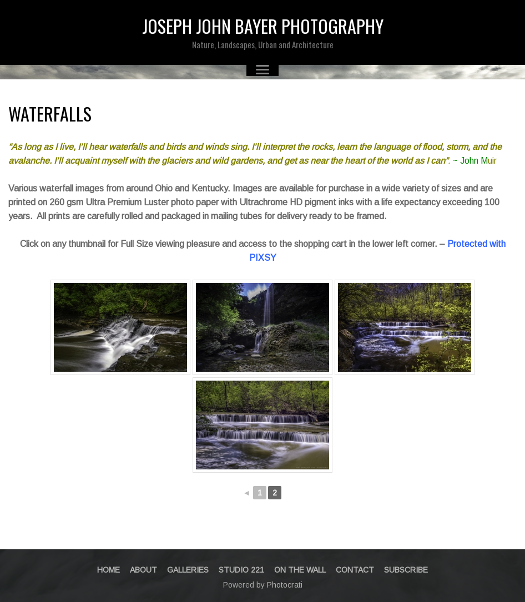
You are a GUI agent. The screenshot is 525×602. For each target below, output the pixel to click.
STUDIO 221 (241, 569)
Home (108, 569)
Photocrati (284, 584)
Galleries (188, 569)
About (143, 569)
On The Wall (300, 569)
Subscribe (406, 569)
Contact (355, 569)
